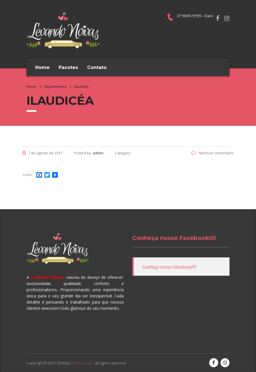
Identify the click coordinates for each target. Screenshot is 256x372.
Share (27, 175)
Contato (97, 67)
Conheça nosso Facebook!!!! (174, 238)
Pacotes (68, 67)
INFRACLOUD (82, 363)
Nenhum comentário (212, 152)
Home (42, 67)
